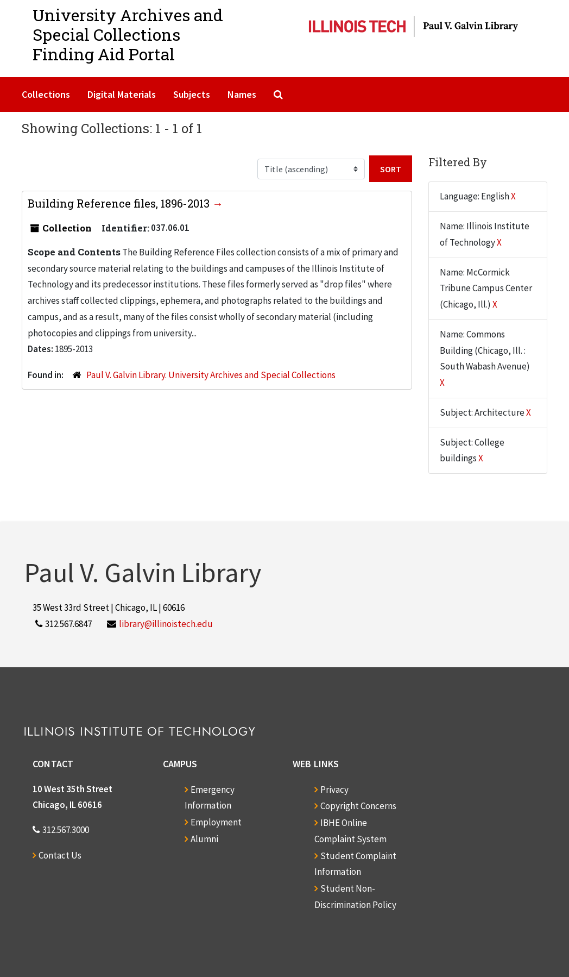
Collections (46, 94)
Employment (216, 822)
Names (241, 94)
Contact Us (60, 855)
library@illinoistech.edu (166, 624)
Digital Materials (121, 94)
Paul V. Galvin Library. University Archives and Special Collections (211, 375)
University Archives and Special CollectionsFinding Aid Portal (128, 34)
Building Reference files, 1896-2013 (120, 203)
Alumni (204, 839)
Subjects (191, 94)
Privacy (334, 790)
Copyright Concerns (358, 806)
